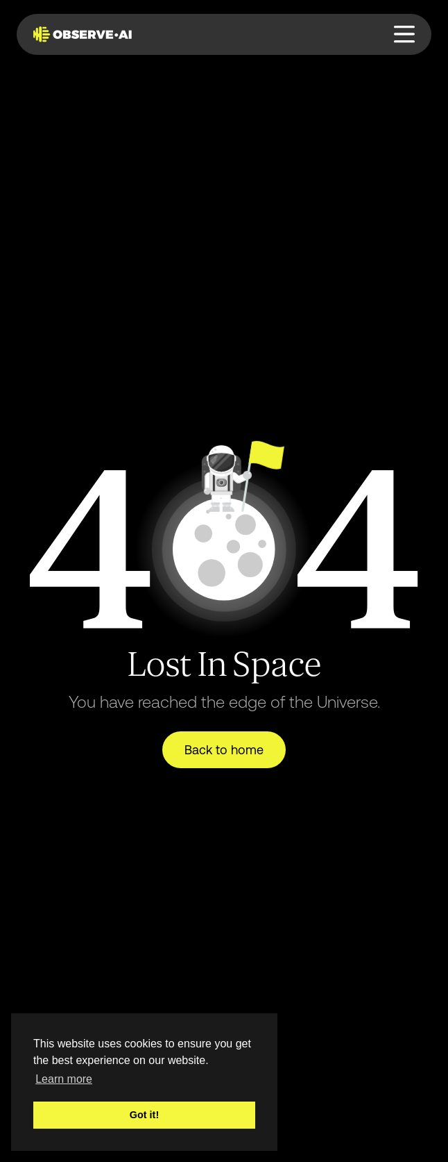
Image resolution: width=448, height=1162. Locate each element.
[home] (85, 34)
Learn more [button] (63, 1079)
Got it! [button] (144, 1114)
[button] (404, 34)
